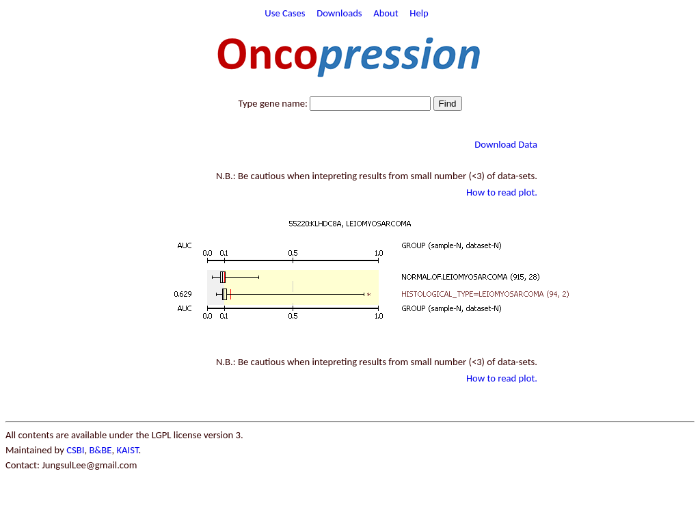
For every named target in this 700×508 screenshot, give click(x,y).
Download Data (505, 144)
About (386, 13)
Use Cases (285, 13)
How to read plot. (501, 192)
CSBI (75, 450)
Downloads (339, 13)
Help (419, 13)
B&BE (100, 450)
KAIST (127, 450)
